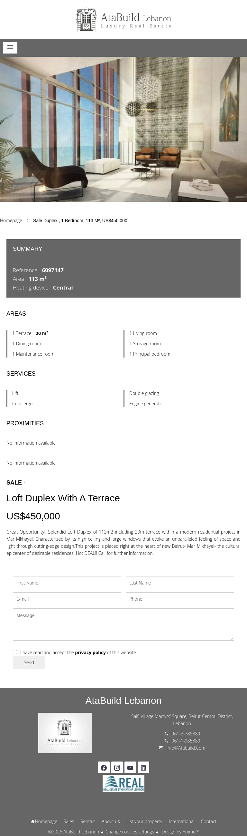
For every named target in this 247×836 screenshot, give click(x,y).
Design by (179, 832)
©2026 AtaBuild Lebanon (73, 832)
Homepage (123, 19)
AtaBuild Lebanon (124, 700)
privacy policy (90, 652)
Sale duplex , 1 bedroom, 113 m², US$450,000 (80, 220)
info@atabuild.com (186, 748)
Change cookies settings (129, 832)
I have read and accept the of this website (78, 652)
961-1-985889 (186, 741)
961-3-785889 (186, 734)
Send (29, 662)
